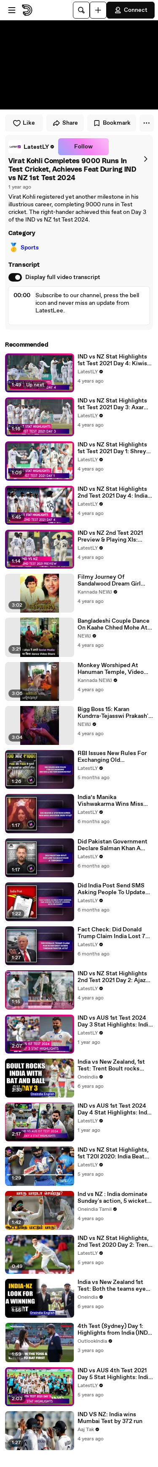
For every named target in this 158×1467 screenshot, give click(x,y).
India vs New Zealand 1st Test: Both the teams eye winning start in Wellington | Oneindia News (114, 1285)
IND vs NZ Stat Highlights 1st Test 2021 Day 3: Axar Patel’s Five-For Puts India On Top (114, 404)
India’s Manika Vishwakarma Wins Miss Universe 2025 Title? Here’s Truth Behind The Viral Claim (110, 800)
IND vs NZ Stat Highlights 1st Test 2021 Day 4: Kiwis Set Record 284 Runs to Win (112, 360)
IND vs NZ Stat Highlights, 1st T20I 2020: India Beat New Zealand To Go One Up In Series (114, 1153)
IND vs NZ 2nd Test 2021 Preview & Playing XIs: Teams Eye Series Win (110, 536)
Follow (83, 147)
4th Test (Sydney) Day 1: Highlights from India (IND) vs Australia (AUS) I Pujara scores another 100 (114, 1329)
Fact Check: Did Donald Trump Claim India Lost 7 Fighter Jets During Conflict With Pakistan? (111, 933)
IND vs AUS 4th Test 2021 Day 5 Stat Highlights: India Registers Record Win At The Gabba (114, 1374)
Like (24, 123)
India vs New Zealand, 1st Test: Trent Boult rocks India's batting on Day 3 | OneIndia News (111, 1065)
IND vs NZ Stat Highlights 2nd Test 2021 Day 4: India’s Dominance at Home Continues (115, 492)
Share (65, 123)
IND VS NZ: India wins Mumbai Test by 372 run (110, 1418)
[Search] (81, 10)
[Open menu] (12, 10)
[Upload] (98, 10)
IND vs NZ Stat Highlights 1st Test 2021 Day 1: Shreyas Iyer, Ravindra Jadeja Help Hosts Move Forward (115, 448)
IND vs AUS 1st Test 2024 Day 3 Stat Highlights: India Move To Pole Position (114, 1021)
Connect (130, 10)
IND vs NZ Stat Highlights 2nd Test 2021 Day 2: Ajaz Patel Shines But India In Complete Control (112, 977)
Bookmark (112, 123)
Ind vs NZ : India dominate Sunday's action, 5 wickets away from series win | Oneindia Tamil (114, 1197)
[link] (31, 146)
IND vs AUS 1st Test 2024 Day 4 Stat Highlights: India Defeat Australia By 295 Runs (115, 1109)
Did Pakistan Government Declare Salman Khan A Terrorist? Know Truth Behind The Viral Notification (112, 845)
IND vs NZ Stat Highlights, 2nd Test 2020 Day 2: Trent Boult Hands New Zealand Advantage (114, 1241)
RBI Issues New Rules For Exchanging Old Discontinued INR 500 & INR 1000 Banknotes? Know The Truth (115, 757)
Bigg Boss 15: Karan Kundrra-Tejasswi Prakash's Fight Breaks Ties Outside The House (114, 713)
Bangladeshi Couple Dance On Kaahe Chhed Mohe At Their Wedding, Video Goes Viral (114, 624)
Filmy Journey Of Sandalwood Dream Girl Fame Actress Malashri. (110, 580)
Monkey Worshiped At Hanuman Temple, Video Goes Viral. (111, 669)
